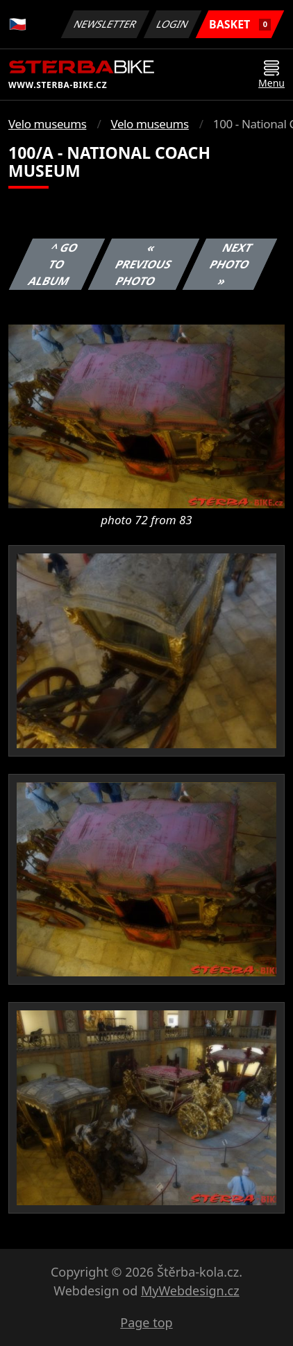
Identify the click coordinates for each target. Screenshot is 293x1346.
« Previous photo (143, 264)
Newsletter (105, 24)
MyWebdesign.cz (190, 1290)
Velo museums (47, 124)
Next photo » (231, 264)
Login (173, 24)
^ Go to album (53, 264)
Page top (146, 1322)
